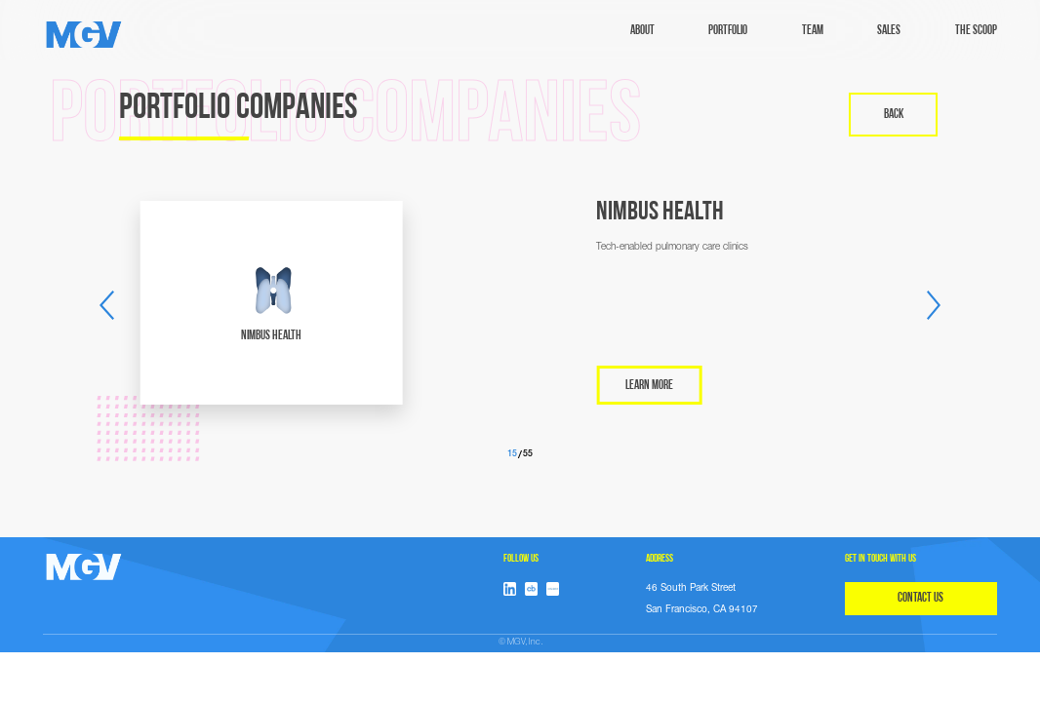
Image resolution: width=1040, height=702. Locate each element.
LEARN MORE (649, 385)
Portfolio (727, 30)
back (893, 114)
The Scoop (976, 30)
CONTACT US (920, 598)
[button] (106, 305)
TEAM (812, 30)
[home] (84, 34)
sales (888, 30)
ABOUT (642, 30)
